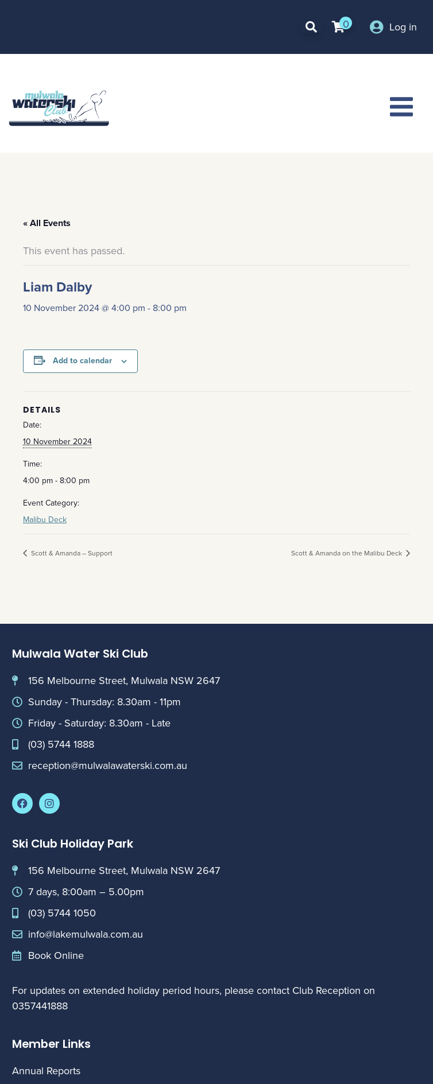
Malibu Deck (45, 520)
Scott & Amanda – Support (71, 553)
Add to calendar (82, 361)
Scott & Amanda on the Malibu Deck (347, 553)
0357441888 (40, 1005)
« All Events (47, 223)
